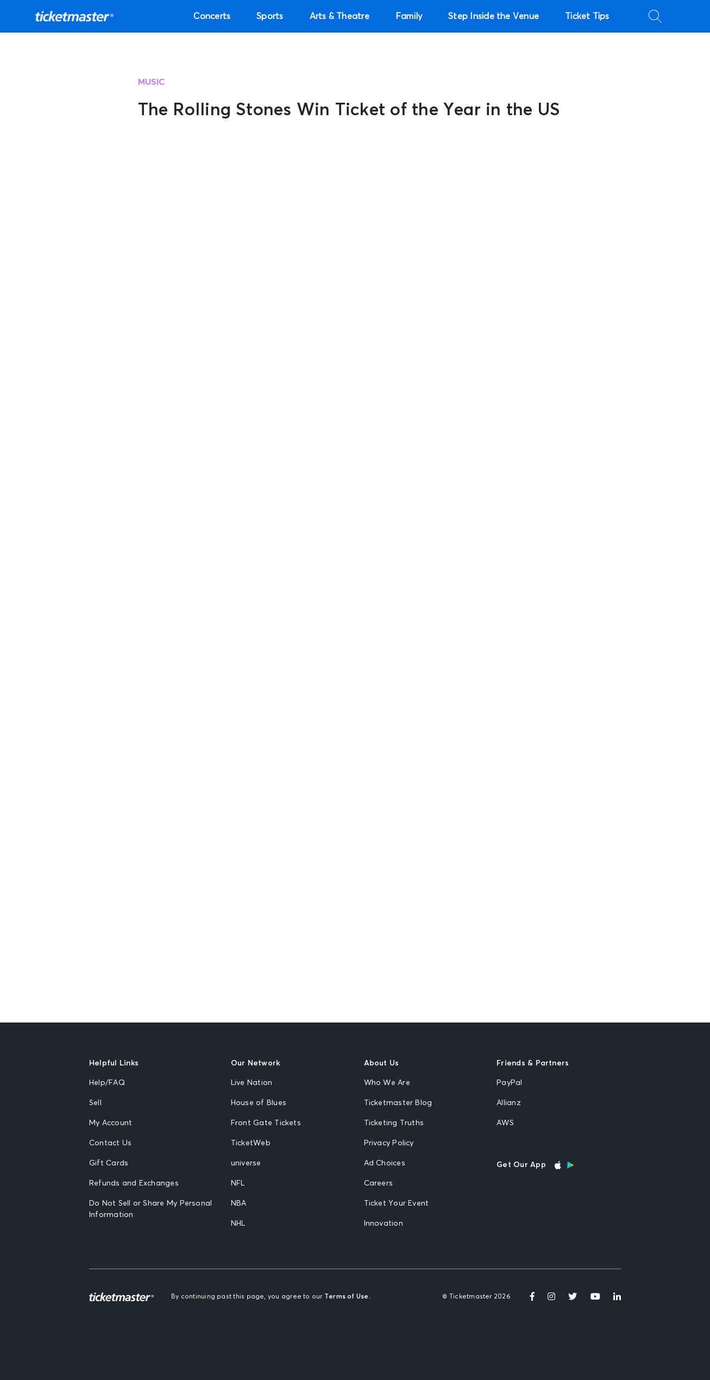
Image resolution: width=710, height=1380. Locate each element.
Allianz (509, 1103)
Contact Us (110, 1143)
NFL (238, 1183)
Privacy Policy (389, 1143)
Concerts (211, 16)
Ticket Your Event (396, 1203)
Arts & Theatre (339, 16)
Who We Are (387, 1083)
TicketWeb (251, 1143)
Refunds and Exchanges (134, 1183)
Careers (378, 1183)
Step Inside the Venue (493, 16)
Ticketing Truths (394, 1123)
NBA (239, 1203)
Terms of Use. (347, 1297)
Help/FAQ (107, 1083)
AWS (505, 1123)
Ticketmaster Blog (398, 1103)
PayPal (509, 1083)
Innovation (383, 1223)
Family (408, 16)
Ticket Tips (587, 16)
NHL (238, 1223)
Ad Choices (384, 1163)
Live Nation (252, 1083)
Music (152, 82)
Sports (269, 16)
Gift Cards (108, 1163)
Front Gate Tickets (266, 1123)
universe (246, 1163)
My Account (110, 1123)
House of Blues (258, 1103)
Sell (95, 1103)
